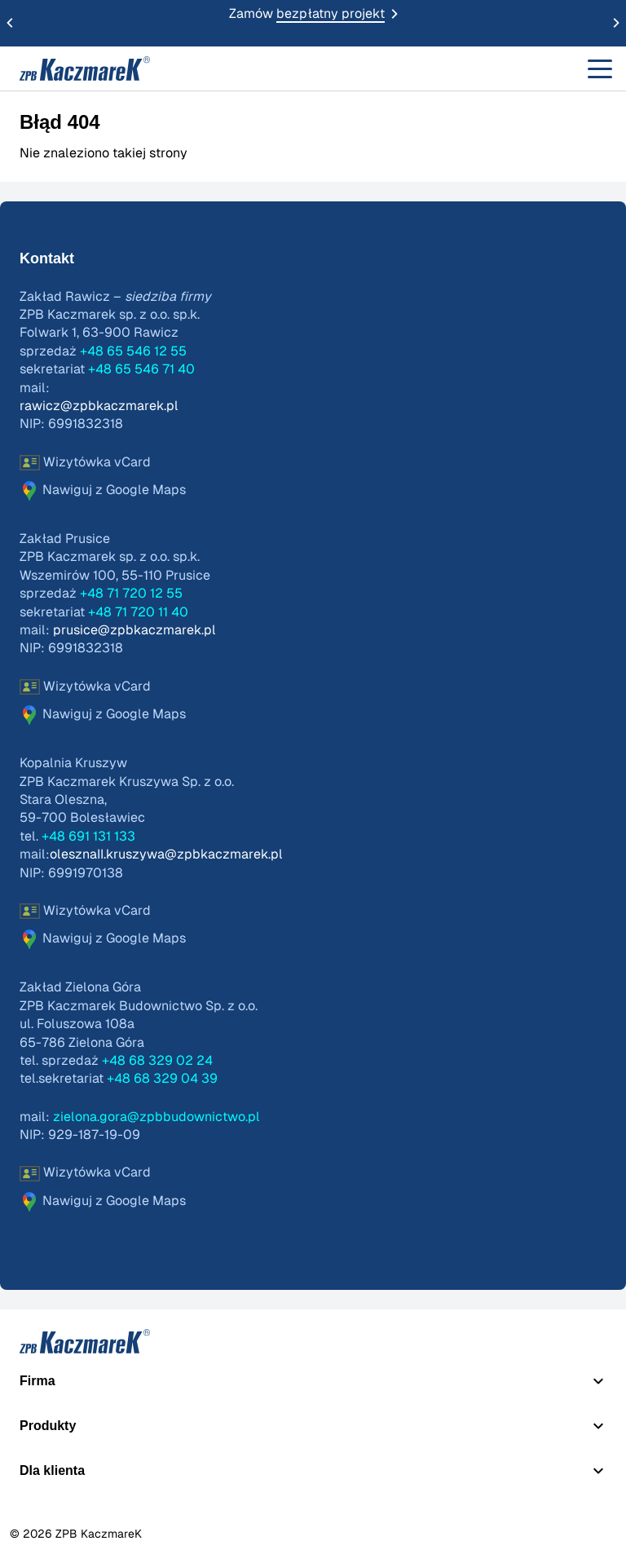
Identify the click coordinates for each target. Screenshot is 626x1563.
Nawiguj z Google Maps (103, 491)
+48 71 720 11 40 (138, 612)
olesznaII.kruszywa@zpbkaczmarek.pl (166, 854)
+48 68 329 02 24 (157, 1060)
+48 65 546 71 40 (141, 369)
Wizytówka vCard (85, 462)
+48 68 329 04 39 (162, 1078)
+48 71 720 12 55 (131, 593)
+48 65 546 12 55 (133, 351)
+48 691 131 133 (88, 836)
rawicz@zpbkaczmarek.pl (99, 406)
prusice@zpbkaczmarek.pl (134, 630)
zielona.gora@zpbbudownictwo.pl (156, 1117)
